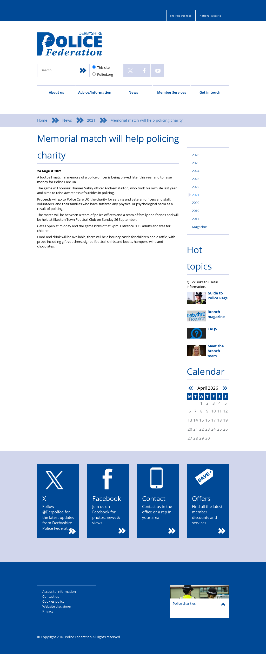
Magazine (199, 226)
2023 (195, 178)
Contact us (50, 596)
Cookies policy (53, 601)
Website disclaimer (56, 606)
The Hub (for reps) (181, 15)
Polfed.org (105, 74)
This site (103, 67)
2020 (195, 202)
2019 (195, 210)
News (133, 92)
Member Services (171, 92)
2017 (195, 218)
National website (210, 15)
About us (56, 92)
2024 (195, 170)
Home (42, 120)
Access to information (59, 591)
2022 (195, 186)
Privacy (48, 611)
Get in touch (210, 92)
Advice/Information (94, 92)
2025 (195, 163)
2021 (91, 120)
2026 (195, 155)
